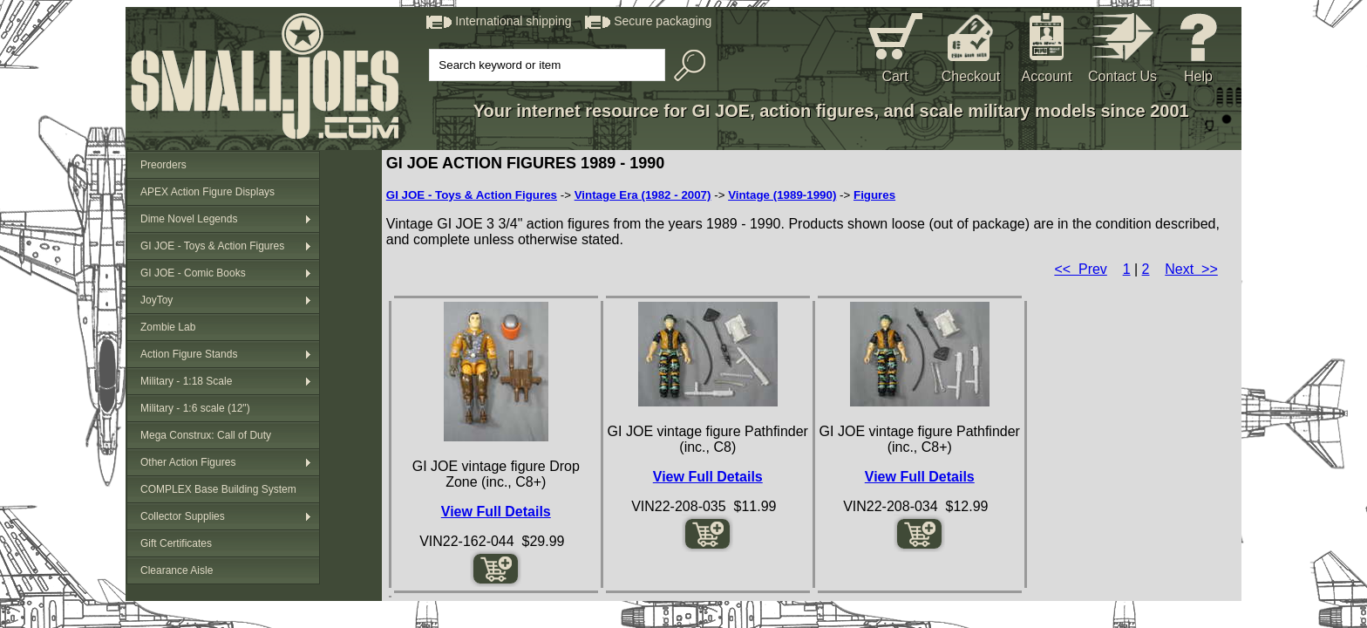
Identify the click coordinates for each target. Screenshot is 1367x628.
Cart (894, 76)
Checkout (971, 76)
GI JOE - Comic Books (193, 273)
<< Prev (1080, 269)
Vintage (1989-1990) (782, 194)
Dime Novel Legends (188, 219)
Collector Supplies (182, 516)
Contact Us (1122, 76)
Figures (874, 194)
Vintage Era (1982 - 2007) (643, 194)
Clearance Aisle (176, 570)
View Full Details (496, 511)
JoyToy (156, 300)
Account (1047, 76)
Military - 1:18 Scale (186, 381)
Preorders (163, 165)
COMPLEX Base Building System (218, 489)
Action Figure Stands (188, 354)
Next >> (1191, 269)
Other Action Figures (187, 462)
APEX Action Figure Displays (207, 192)
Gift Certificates (176, 543)
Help (1198, 76)
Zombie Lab (167, 327)
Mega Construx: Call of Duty (205, 435)
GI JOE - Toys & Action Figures (212, 246)
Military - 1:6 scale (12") (195, 408)
